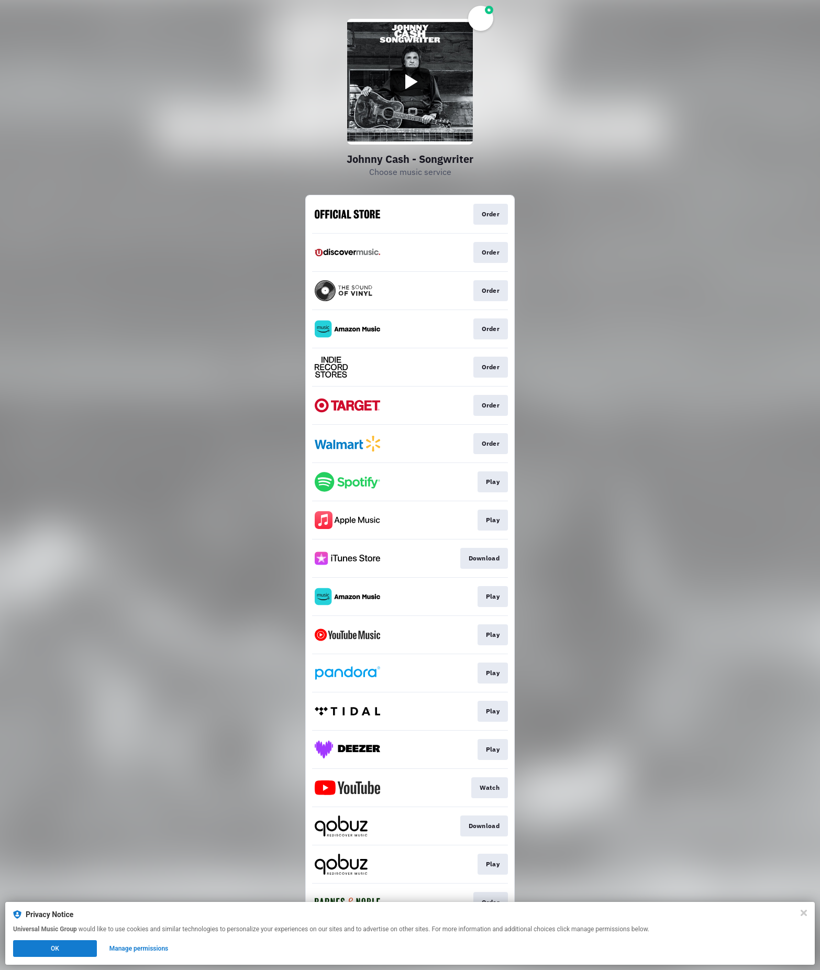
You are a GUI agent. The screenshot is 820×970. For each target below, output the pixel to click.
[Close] (803, 913)
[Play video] (410, 81)
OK (55, 948)
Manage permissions (139, 948)
